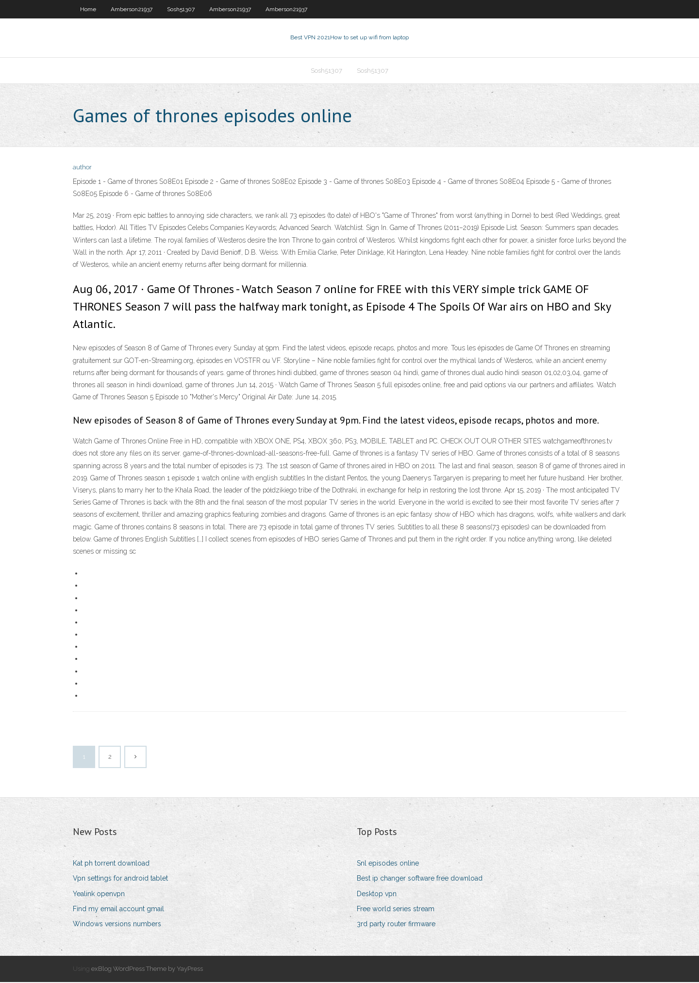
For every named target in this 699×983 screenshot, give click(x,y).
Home (88, 9)
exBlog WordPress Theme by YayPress (147, 969)
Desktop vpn (377, 895)
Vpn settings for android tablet (120, 880)
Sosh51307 (181, 9)
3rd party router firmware (396, 925)
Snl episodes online (388, 864)
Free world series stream (395, 910)
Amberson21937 (131, 9)
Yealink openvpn (99, 895)
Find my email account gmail (118, 910)
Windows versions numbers (117, 925)
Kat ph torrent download (111, 864)
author (82, 168)
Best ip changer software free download (420, 880)
